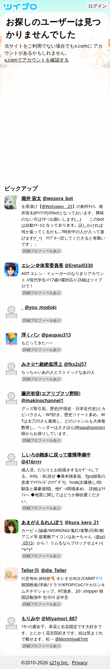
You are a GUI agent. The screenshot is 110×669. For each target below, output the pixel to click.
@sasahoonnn (90, 427)
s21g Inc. (59, 662)
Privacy (79, 662)
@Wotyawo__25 (57, 206)
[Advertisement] (55, 126)
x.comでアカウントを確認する (36, 60)
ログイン (97, 6)
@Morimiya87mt (71, 639)
